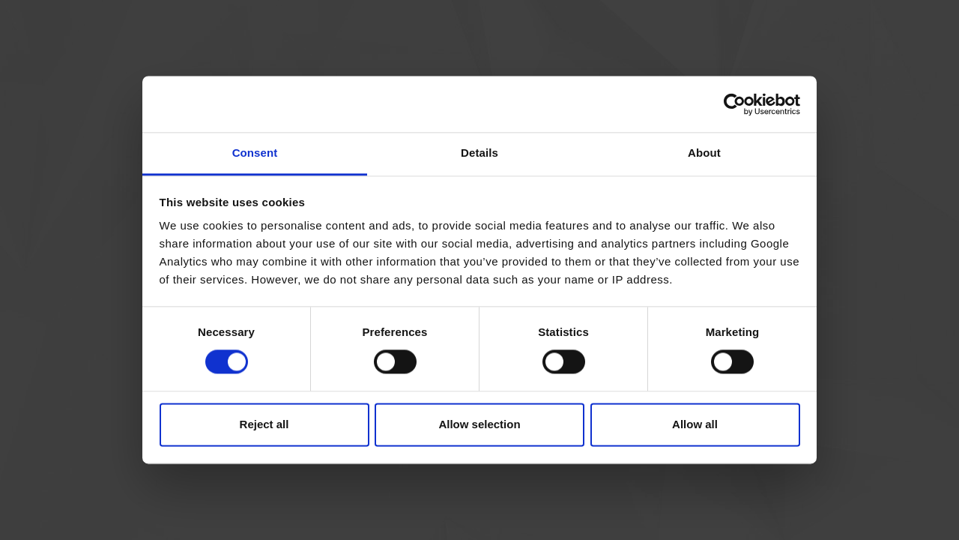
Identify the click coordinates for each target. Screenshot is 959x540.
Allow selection (479, 424)
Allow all (695, 424)
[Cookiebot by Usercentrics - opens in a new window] (734, 104)
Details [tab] (479, 152)
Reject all (264, 424)
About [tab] (704, 152)
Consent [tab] (255, 152)
